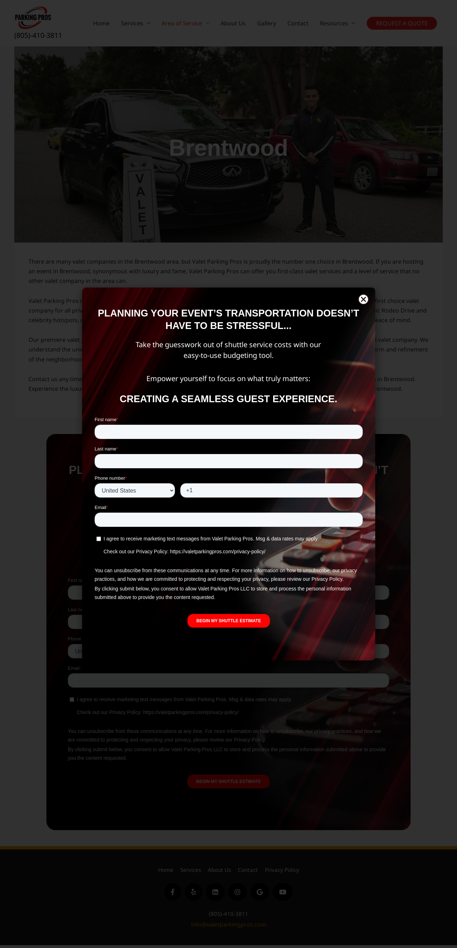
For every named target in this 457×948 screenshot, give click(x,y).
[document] (228, 474)
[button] (363, 299)
